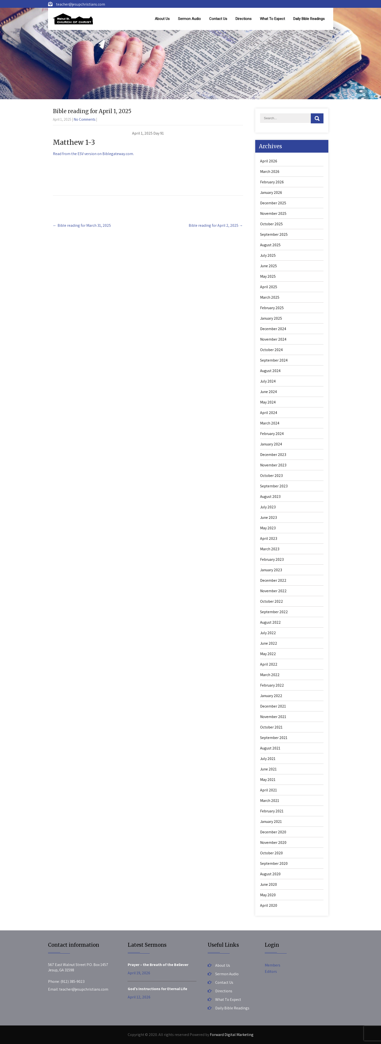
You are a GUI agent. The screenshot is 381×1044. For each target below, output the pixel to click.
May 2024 (268, 402)
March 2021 (269, 800)
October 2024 (271, 349)
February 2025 (272, 307)
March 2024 (269, 423)
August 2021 (270, 748)
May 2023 (268, 528)
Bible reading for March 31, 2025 (82, 225)
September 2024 (274, 360)
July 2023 (268, 507)
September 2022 (274, 611)
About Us (162, 19)
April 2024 (268, 412)
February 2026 (272, 182)
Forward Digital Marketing (232, 1034)
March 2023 (269, 549)
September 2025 (274, 234)
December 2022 (273, 580)
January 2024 (271, 444)
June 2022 (268, 643)
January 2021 (271, 821)
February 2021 (271, 811)
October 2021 (271, 727)
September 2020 (274, 863)
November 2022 (273, 590)
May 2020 (268, 894)
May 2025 (268, 276)
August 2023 (270, 496)
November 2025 (273, 213)
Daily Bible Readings (309, 19)
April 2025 (268, 286)
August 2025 (270, 244)
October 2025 (271, 224)
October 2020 (271, 853)
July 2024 (268, 381)
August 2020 (270, 874)
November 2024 (273, 339)
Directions (243, 19)
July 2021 (267, 758)
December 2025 (273, 203)
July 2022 (268, 632)
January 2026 (271, 192)
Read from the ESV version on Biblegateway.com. (93, 153)
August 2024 (270, 370)
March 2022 (270, 674)
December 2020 (273, 832)
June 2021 (268, 769)
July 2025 (268, 255)
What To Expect (272, 19)
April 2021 (268, 790)
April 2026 (268, 161)
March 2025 (269, 297)
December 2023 (273, 454)
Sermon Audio (189, 19)
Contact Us (218, 19)
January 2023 (271, 569)
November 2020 (273, 842)
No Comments (84, 119)
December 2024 (273, 328)
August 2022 (270, 622)
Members (272, 965)
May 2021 (267, 779)
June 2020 (268, 884)
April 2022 (268, 664)
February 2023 (272, 559)
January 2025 (271, 318)
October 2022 (271, 601)
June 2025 (268, 265)
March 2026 (269, 171)
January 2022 (271, 695)
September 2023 (274, 486)
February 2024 (272, 433)
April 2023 (268, 538)
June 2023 (268, 517)
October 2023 (271, 475)
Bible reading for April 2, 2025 (216, 225)
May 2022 (268, 653)
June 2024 (268, 391)
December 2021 (273, 706)
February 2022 (272, 685)
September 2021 (273, 737)
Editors (271, 971)
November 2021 (273, 716)
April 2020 (268, 905)
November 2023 (273, 465)
